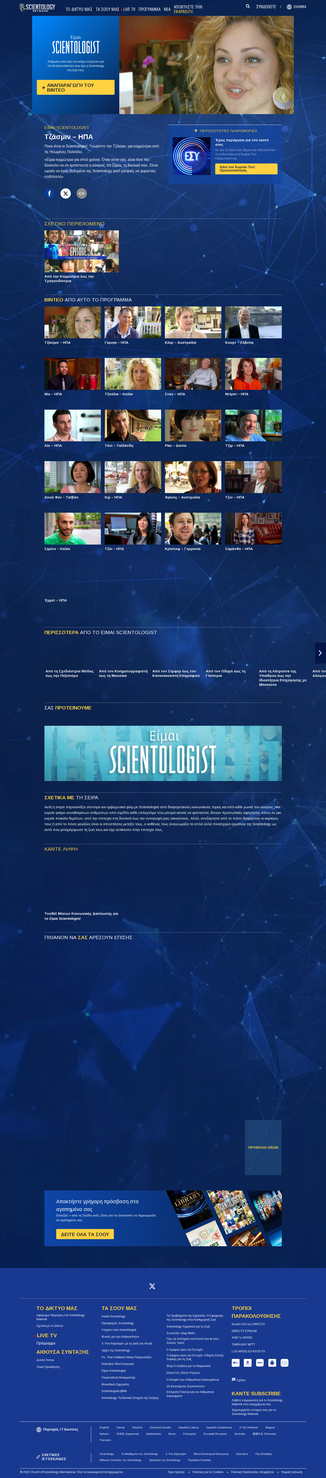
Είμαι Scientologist (114, 1370)
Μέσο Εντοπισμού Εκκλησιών (211, 1453)
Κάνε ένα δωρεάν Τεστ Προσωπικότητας (237, 168)
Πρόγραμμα (45, 1343)
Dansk (121, 1427)
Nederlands (153, 1433)
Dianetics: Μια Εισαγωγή (118, 1364)
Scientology (107, 1453)
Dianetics (242, 1453)
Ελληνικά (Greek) (160, 1427)
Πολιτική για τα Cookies (208, 1472)
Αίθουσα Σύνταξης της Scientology (121, 1460)
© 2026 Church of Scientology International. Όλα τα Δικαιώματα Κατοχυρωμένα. (72, 1472)
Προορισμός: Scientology (118, 1323)
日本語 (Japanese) (127, 1433)
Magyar (270, 1427)
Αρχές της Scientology (116, 1350)
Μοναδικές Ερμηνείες (115, 1384)
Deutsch (137, 1427)
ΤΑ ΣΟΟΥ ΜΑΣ (107, 9)
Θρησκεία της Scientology (164, 1460)
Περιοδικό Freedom (199, 1460)
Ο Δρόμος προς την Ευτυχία (185, 1349)
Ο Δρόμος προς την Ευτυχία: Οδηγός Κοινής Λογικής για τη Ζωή (195, 1357)
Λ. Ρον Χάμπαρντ (176, 1453)
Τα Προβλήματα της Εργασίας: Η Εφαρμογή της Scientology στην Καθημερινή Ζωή (195, 1317)
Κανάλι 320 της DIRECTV (248, 1324)
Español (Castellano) (219, 1427)
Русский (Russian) (215, 1433)
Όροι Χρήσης (176, 1472)
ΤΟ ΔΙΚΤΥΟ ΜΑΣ (78, 9)
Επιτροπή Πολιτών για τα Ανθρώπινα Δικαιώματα (190, 1394)
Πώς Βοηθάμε (263, 1453)
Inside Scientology (113, 1316)
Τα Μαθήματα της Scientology (139, 1453)
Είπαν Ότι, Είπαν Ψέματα (183, 1373)
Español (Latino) (189, 1427)
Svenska (240, 1433)
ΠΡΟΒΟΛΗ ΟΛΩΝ (263, 1147)
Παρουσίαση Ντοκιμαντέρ (118, 1377)
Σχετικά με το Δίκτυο (49, 1326)
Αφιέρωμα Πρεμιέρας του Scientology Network (60, 1317)
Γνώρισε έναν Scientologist (119, 1330)
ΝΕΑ (167, 9)
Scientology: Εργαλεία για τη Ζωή (188, 1326)
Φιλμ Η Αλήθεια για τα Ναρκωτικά (188, 1366)
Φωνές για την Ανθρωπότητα (120, 1336)
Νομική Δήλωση (292, 1472)
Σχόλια (240, 1380)
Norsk (172, 1433)
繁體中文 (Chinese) (264, 1433)
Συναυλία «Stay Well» (181, 1333)
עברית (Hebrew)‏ (249, 1427)
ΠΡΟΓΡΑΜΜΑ (150, 9)
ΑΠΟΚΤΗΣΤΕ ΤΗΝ (188, 9)
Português (189, 1433)
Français (105, 1440)
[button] (320, 653)
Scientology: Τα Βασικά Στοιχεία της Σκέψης (130, 1398)
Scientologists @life (114, 1391)
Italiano (104, 1433)
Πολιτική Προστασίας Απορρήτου (252, 1472)
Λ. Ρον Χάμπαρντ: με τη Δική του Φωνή (127, 1343)
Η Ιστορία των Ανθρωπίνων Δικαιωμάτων (193, 1379)
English (104, 1427)
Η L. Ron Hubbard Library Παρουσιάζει (126, 1357)
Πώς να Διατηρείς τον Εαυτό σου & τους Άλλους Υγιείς (193, 1341)
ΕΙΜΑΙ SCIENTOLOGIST (66, 127)
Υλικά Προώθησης (48, 1367)
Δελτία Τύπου (45, 1360)
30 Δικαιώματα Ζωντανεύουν (186, 1386)
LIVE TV (129, 9)
